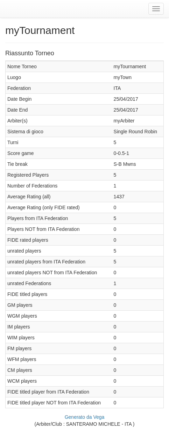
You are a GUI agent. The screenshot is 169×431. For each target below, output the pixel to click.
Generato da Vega (85, 417)
